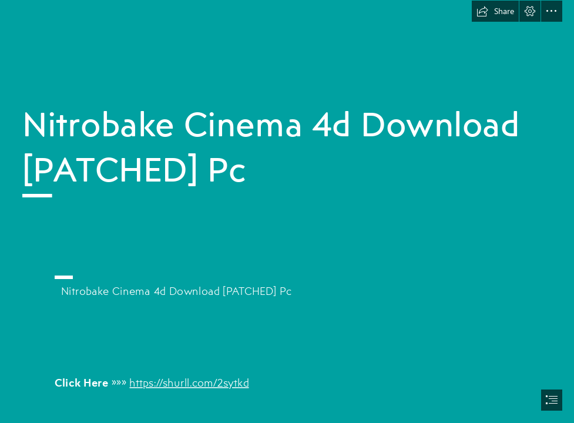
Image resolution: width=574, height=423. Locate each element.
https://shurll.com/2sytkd (189, 381)
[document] (287, 211)
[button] (495, 11)
